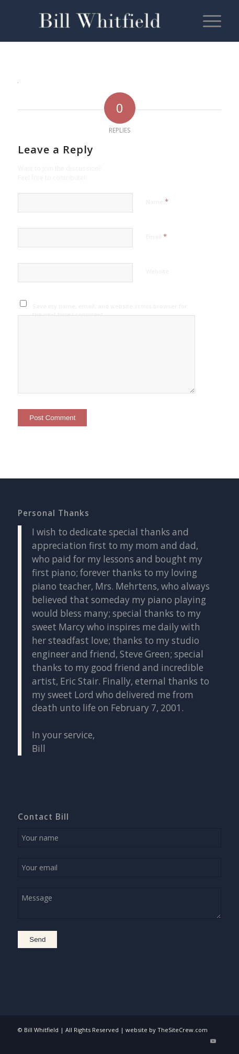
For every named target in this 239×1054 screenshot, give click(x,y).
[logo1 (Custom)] (99, 21)
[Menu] (206, 21)
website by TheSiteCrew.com (167, 1030)
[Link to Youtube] (213, 1041)
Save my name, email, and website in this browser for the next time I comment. (109, 310)
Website (157, 271)
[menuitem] (206, 21)
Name (157, 201)
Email (156, 236)
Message (119, 903)
